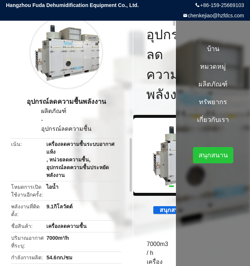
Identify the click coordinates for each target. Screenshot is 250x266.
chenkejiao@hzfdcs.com (216, 15)
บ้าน (213, 48)
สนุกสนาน (168, 210)
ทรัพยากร (213, 102)
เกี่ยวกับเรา (213, 119)
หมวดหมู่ (213, 66)
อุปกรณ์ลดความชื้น (66, 129)
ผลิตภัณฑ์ (53, 111)
